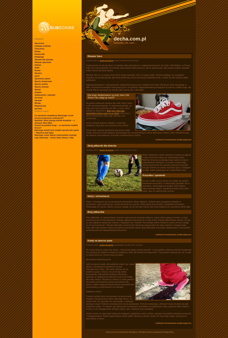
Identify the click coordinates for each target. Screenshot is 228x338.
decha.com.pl (130, 39)
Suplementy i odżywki (45, 95)
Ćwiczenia (39, 49)
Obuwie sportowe (43, 62)
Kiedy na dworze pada (100, 240)
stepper (38, 92)
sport (37, 76)
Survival (38, 98)
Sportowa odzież (42, 79)
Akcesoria (39, 43)
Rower (38, 70)
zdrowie (38, 108)
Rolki (37, 68)
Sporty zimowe (42, 87)
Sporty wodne (41, 84)
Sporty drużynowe (43, 81)
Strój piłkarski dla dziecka (102, 145)
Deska (37, 51)
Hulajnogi (39, 57)
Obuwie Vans (95, 56)
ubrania (38, 100)
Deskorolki (40, 54)
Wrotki (38, 103)
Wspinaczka (40, 106)
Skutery (38, 73)
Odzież (38, 65)
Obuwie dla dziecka (44, 59)
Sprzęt (38, 89)
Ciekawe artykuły (43, 46)
